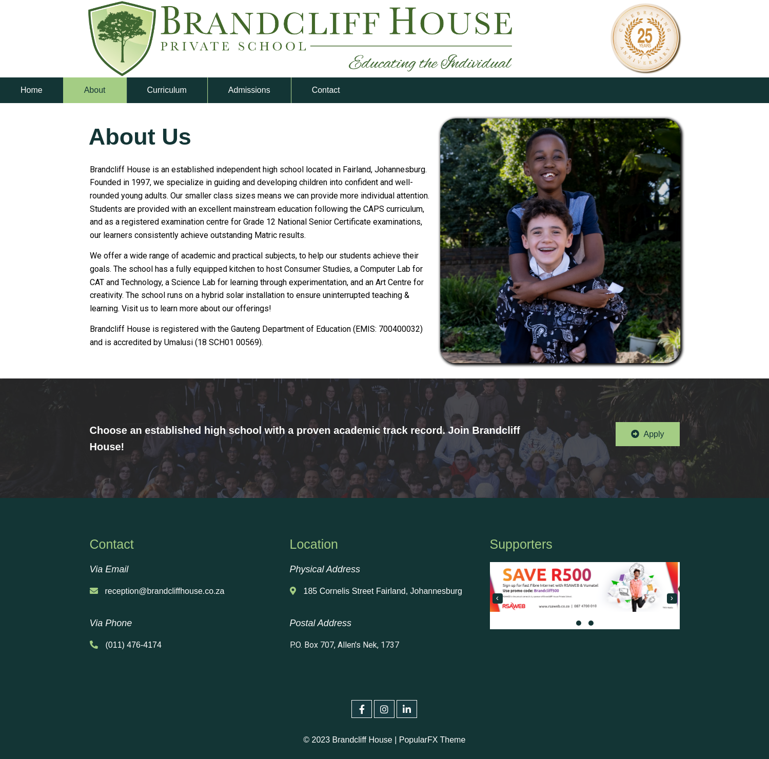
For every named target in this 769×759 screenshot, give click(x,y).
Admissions (249, 90)
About (95, 90)
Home (32, 90)
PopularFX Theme (432, 739)
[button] (579, 623)
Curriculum (167, 90)
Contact (326, 90)
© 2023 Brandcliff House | (350, 739)
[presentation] (497, 598)
